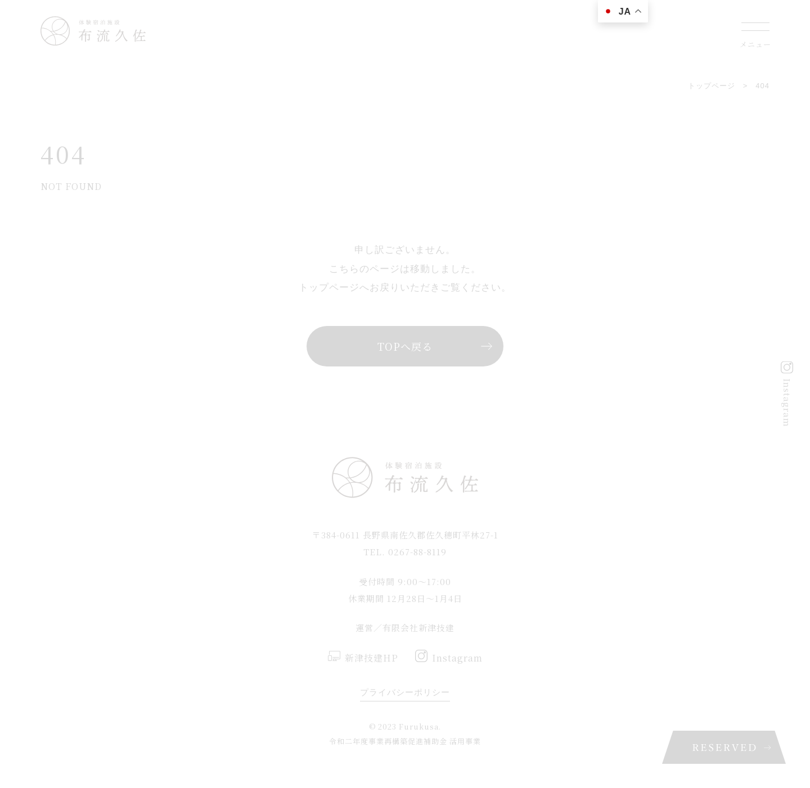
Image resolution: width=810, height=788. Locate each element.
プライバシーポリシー (405, 692)
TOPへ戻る (405, 346)
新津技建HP (371, 657)
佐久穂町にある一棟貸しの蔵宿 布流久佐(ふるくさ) (93, 31)
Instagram (787, 402)
